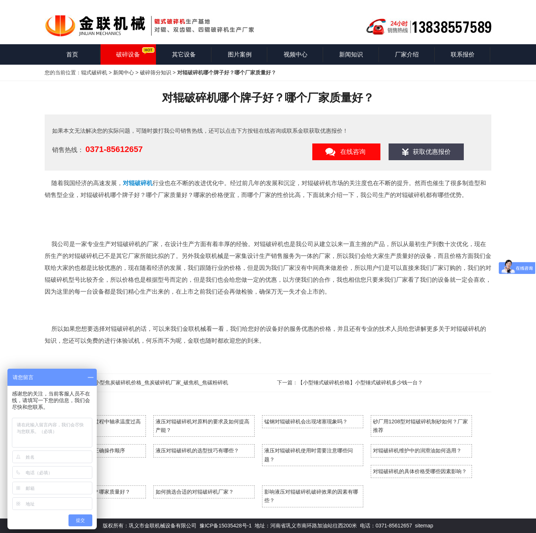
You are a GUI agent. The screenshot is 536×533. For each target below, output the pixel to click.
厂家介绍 (407, 54)
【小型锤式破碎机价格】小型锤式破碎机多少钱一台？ (360, 382)
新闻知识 (351, 54)
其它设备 (184, 54)
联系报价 (463, 54)
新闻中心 (123, 72)
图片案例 (240, 54)
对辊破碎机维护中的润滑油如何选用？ (417, 450)
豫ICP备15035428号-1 (226, 526)
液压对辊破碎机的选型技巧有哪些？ (197, 450)
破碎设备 (128, 54)
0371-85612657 (114, 149)
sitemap (424, 526)
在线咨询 (353, 151)
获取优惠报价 (432, 151)
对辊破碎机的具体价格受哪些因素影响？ (420, 471)
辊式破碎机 (94, 72)
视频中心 (295, 54)
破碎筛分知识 (155, 72)
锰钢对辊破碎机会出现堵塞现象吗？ (306, 421)
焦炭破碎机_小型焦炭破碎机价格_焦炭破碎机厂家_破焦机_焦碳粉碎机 (147, 382)
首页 (72, 54)
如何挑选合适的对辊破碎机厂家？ (195, 492)
